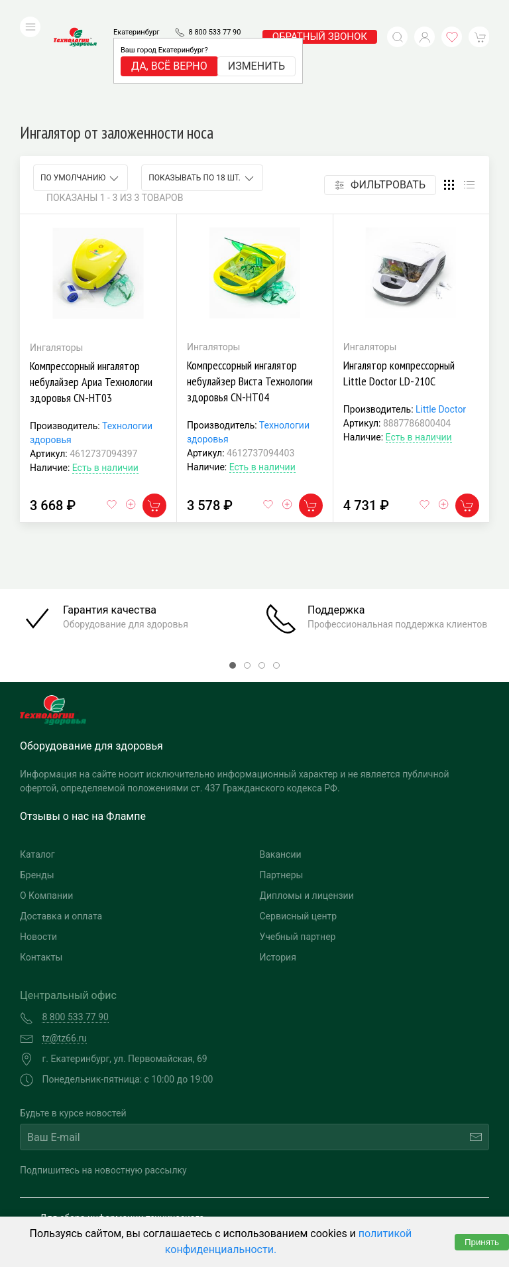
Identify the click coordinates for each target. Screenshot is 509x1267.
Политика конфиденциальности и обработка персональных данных (137, 1205)
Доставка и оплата (61, 827)
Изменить (256, 46)
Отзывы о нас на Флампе (83, 727)
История (278, 868)
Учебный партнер (298, 847)
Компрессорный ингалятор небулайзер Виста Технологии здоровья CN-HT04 (250, 292)
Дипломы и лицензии (307, 806)
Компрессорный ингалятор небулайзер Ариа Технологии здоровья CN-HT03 (91, 292)
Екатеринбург (136, 12)
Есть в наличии (105, 378)
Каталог (37, 765)
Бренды (37, 786)
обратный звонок (319, 17)
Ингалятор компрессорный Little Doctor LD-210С (399, 284)
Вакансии (281, 765)
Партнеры (282, 786)
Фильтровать (380, 96)
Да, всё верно (169, 46)
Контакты (41, 868)
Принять (482, 1242)
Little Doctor (441, 320)
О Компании (46, 806)
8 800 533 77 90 (214, 12)
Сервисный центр (298, 827)
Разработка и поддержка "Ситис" (366, 1185)
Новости (38, 847)
